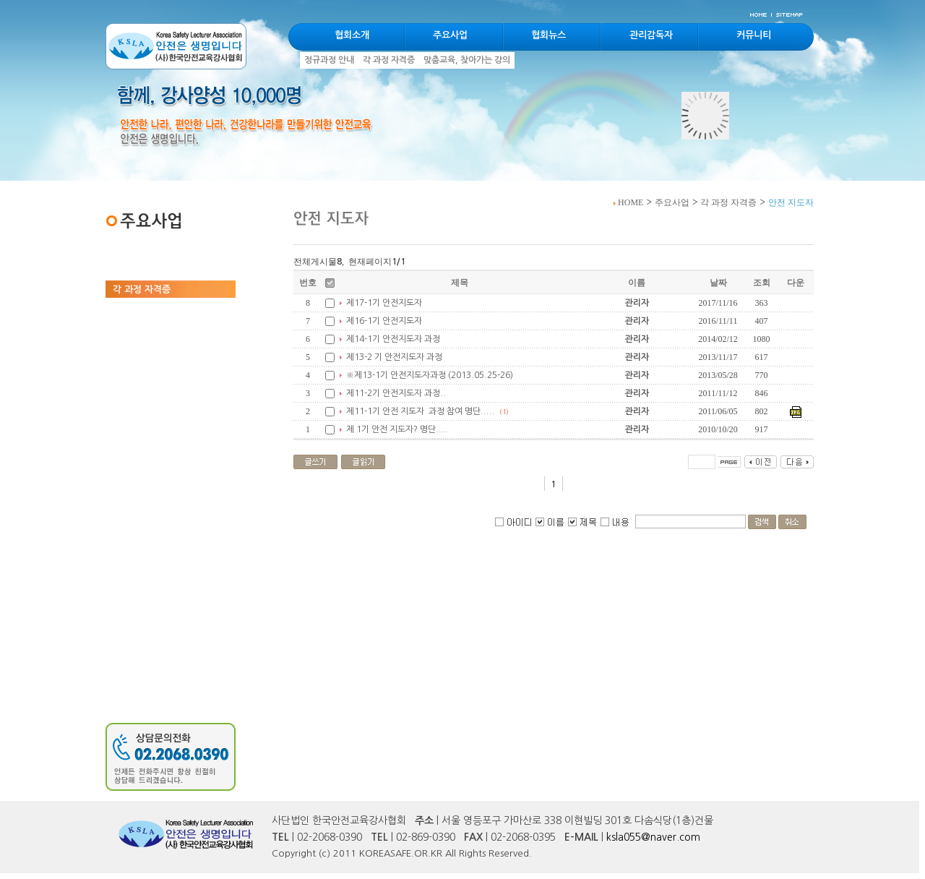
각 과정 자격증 (728, 202)
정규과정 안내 (140, 270)
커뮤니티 (753, 35)
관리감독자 (651, 35)
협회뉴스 (548, 35)
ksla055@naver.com (653, 837)
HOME (628, 202)
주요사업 (672, 202)
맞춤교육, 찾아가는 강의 (160, 309)
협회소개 (352, 35)
